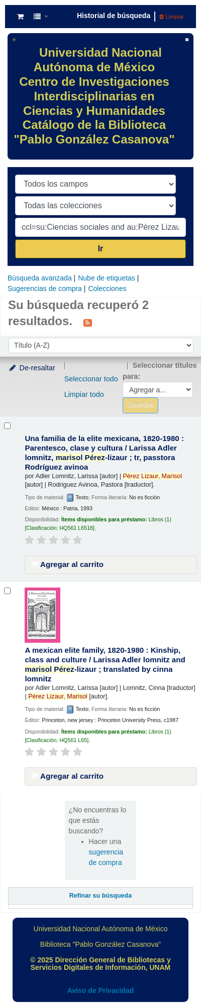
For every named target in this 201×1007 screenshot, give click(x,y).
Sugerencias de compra (45, 288)
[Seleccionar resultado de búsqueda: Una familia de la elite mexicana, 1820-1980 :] (7, 425)
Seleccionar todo (91, 379)
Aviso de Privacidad (100, 990)
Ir (101, 248)
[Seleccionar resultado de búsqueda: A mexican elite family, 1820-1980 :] (7, 591)
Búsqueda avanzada (40, 278)
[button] (20, 16)
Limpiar (171, 17)
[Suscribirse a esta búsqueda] (87, 322)
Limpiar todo (84, 394)
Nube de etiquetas (106, 278)
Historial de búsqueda (113, 16)
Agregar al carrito (67, 564)
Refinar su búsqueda (100, 895)
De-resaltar (31, 368)
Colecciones (107, 288)
